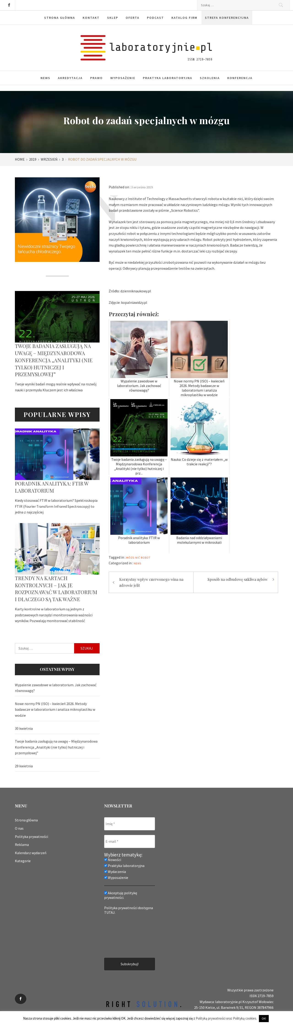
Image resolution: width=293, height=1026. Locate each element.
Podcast (155, 18)
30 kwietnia (24, 728)
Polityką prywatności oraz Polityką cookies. (226, 1018)
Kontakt (91, 18)
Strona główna (59, 18)
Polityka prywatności (31, 836)
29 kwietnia (24, 766)
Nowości (112, 859)
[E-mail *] (129, 841)
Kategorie (23, 861)
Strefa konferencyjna (227, 18)
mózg (130, 557)
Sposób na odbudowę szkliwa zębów (238, 579)
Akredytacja (70, 78)
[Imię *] (129, 823)
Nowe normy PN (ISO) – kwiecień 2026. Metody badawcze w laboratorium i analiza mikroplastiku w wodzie (55, 709)
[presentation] (123, 935)
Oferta (132, 18)
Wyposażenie (122, 78)
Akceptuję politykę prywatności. (120, 895)
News (45, 78)
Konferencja (239, 78)
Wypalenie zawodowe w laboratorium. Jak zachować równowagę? (55, 688)
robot (146, 557)
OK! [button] (264, 1019)
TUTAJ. (109, 912)
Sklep (112, 18)
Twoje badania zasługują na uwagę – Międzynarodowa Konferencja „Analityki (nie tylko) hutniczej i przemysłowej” (53, 360)
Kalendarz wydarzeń (30, 852)
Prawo (96, 78)
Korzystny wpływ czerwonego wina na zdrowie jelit (151, 582)
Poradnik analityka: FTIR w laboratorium (51, 487)
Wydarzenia (115, 871)
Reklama (22, 844)
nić (137, 557)
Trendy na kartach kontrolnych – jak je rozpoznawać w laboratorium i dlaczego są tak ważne (56, 589)
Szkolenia (210, 78)
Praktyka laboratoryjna (167, 78)
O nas (19, 828)
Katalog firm (184, 18)
